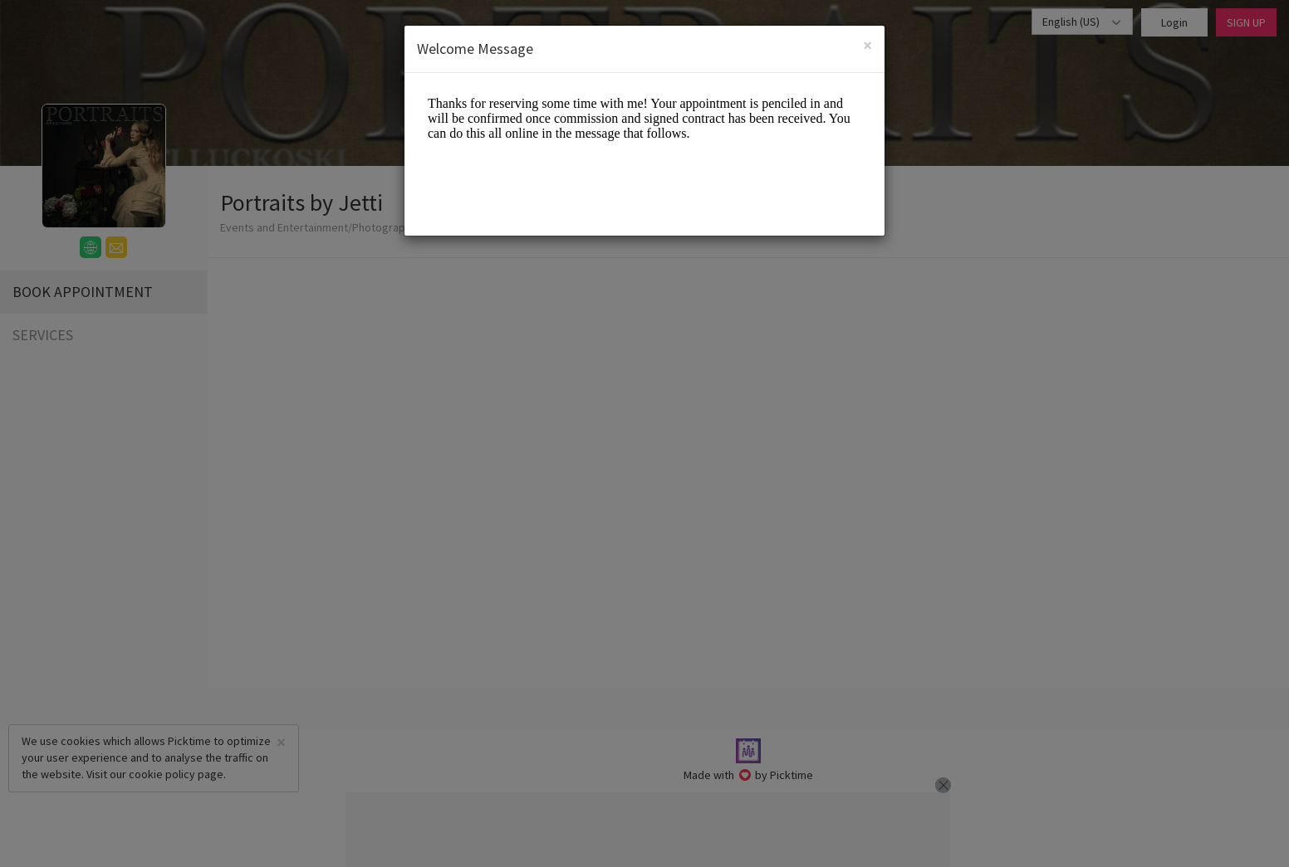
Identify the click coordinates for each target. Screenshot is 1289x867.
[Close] (867, 45)
